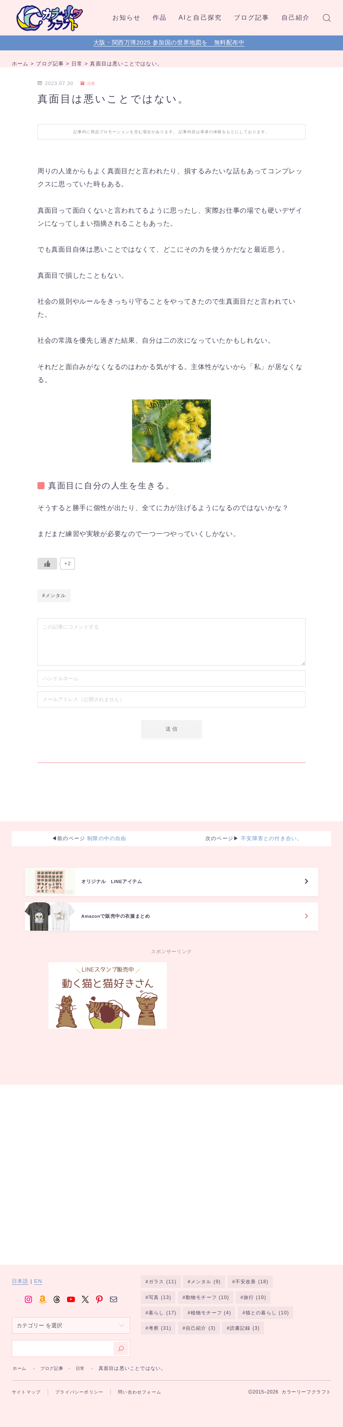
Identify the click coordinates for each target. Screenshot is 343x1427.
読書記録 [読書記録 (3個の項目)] (245, 1319)
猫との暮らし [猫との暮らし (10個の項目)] (267, 1303)
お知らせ (126, 17)
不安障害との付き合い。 (271, 833)
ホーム (20, 1357)
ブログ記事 (252, 17)
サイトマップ (26, 1381)
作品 (160, 17)
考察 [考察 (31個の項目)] (160, 1319)
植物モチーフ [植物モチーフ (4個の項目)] (211, 1303)
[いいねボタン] (47, 563)
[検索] (121, 1337)
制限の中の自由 (106, 833)
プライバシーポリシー (79, 1381)
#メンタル (54, 598)
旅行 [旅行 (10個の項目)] (255, 1287)
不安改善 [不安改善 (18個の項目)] (251, 1271)
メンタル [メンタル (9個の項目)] (206, 1271)
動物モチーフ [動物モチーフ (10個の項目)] (207, 1287)
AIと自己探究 (200, 17)
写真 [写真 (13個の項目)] (160, 1287)
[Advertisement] (235, 1012)
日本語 (20, 1270)
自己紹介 (295, 17)
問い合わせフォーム (139, 1381)
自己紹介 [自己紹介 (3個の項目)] (201, 1319)
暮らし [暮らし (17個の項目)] (163, 1303)
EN (38, 1270)
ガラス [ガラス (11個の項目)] (163, 1271)
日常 (89, 83)
